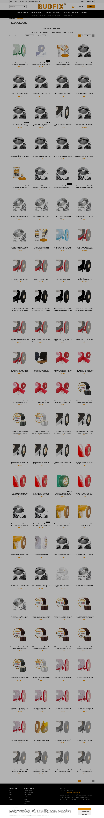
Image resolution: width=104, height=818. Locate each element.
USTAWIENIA (84, 814)
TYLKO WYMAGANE (84, 811)
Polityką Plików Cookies (35, 813)
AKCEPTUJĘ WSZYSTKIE (84, 808)
